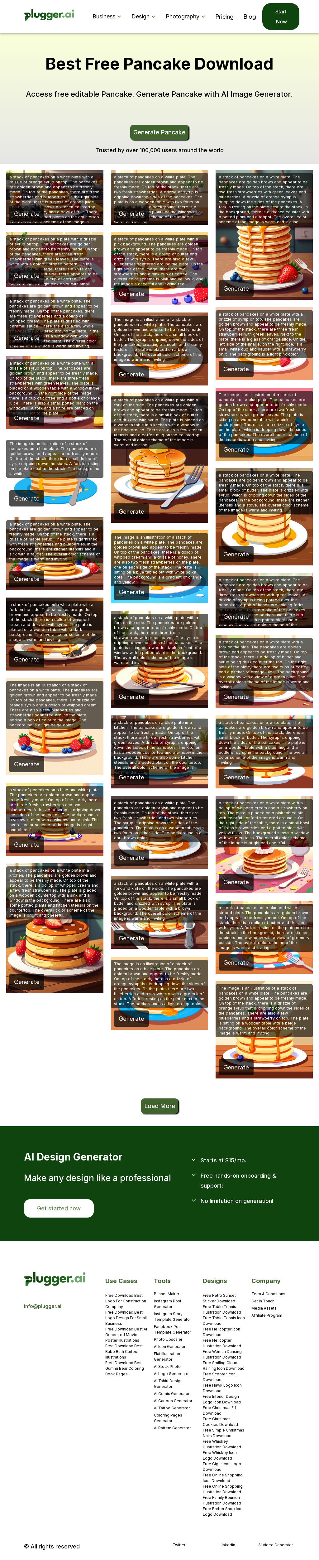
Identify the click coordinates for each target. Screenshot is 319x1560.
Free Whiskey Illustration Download (222, 1444)
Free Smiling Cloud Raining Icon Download (224, 1365)
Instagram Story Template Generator (172, 1316)
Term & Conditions (268, 1293)
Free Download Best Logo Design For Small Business (126, 1318)
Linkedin (227, 1545)
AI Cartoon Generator (173, 1400)
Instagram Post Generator (167, 1304)
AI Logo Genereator (172, 1373)
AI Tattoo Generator (172, 1408)
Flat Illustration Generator (167, 1356)
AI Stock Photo (167, 1366)
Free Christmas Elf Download (219, 1410)
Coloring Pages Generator (168, 1418)
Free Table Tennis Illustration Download (222, 1309)
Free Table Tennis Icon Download (224, 1320)
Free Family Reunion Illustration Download (222, 1500)
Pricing (225, 16)
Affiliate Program (266, 1315)
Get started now (59, 1208)
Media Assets (264, 1308)
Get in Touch (262, 1301)
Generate (27, 213)
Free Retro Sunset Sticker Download (219, 1298)
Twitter (179, 1545)
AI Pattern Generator (172, 1428)
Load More (159, 1106)
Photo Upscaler (168, 1339)
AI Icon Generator (169, 1346)
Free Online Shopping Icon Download (223, 1478)
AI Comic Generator (171, 1393)
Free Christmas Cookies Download (220, 1422)
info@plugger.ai (42, 1306)
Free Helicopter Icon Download (221, 1332)
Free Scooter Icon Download (219, 1377)
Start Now (281, 16)
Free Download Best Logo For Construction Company (125, 1301)
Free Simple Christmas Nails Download (223, 1433)
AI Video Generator (275, 1545)
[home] (49, 16)
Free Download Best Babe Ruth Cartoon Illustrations (124, 1351)
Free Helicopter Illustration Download (222, 1343)
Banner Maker (166, 1293)
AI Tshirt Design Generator (168, 1383)
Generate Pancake (159, 132)
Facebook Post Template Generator (172, 1329)
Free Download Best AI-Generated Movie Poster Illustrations (127, 1335)
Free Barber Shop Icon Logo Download (223, 1511)
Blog (250, 16)
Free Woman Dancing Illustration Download (222, 1354)
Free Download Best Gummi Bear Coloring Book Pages (124, 1368)
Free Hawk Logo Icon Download (222, 1388)
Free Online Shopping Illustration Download (223, 1489)
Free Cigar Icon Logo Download (222, 1466)
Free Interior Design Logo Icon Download (222, 1399)
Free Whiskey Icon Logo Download (220, 1455)
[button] (108, 16)
